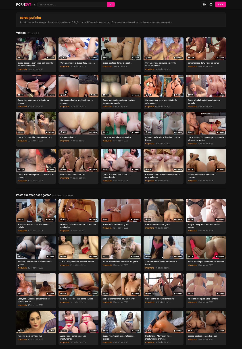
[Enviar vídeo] (204, 4)
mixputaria (22, 69)
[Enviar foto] (211, 4)
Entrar (220, 4)
